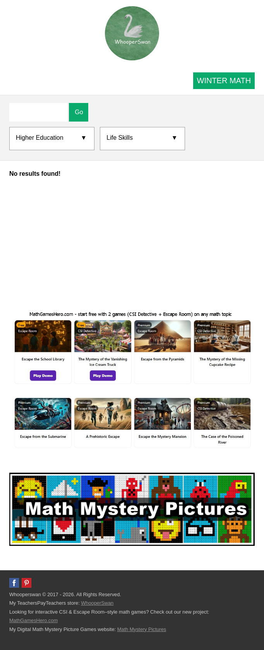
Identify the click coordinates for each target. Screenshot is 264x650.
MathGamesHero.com (33, 620)
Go (79, 112)
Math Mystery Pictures (141, 629)
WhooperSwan (97, 603)
